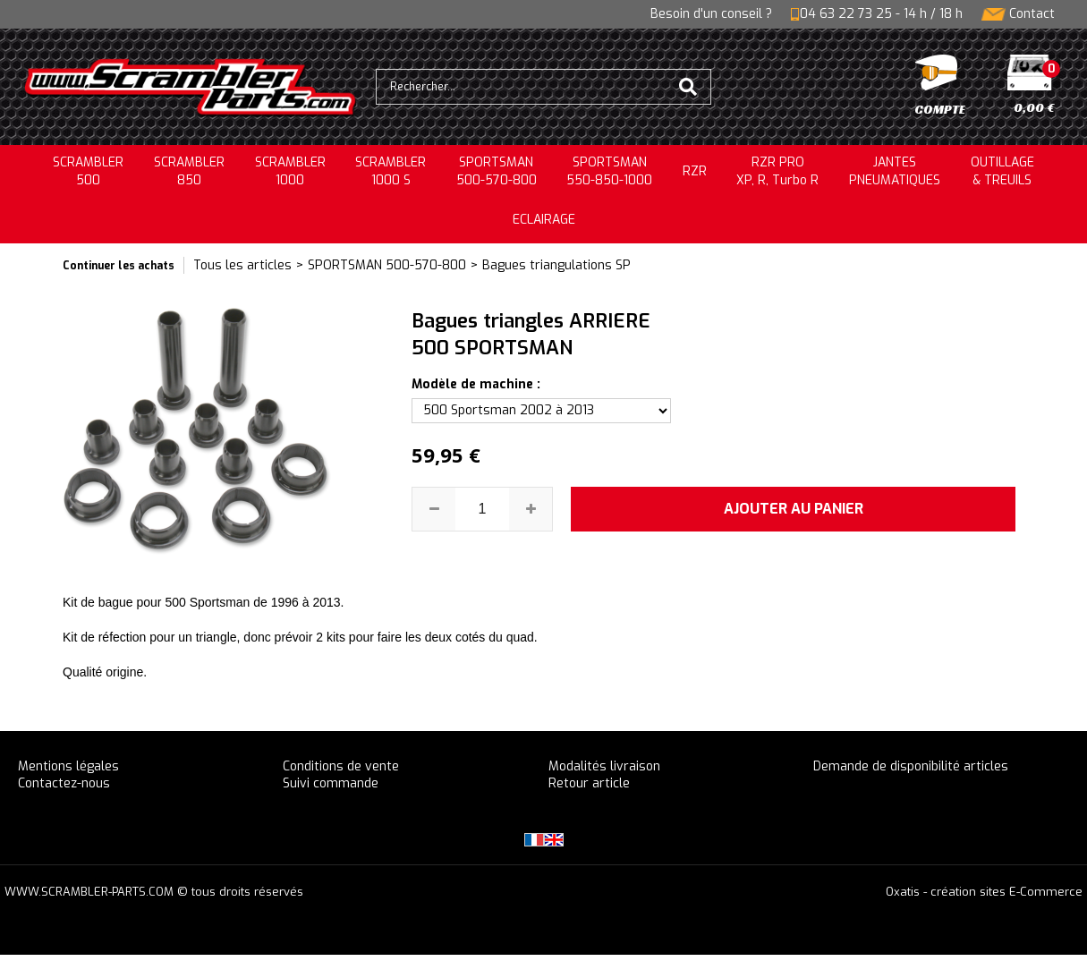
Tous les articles (242, 265)
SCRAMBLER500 (88, 171)
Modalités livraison (604, 766)
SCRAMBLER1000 (290, 171)
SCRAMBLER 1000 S (390, 171)
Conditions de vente (341, 766)
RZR (695, 171)
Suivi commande (330, 783)
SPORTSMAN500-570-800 (496, 171)
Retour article (589, 783)
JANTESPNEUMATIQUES (894, 171)
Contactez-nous (64, 783)
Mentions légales (68, 766)
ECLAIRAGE (544, 219)
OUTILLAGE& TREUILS (1002, 171)
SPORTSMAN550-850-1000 (609, 171)
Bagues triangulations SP (556, 265)
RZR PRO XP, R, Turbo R (777, 171)
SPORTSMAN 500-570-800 (387, 265)
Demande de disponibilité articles (910, 766)
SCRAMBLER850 (189, 171)
